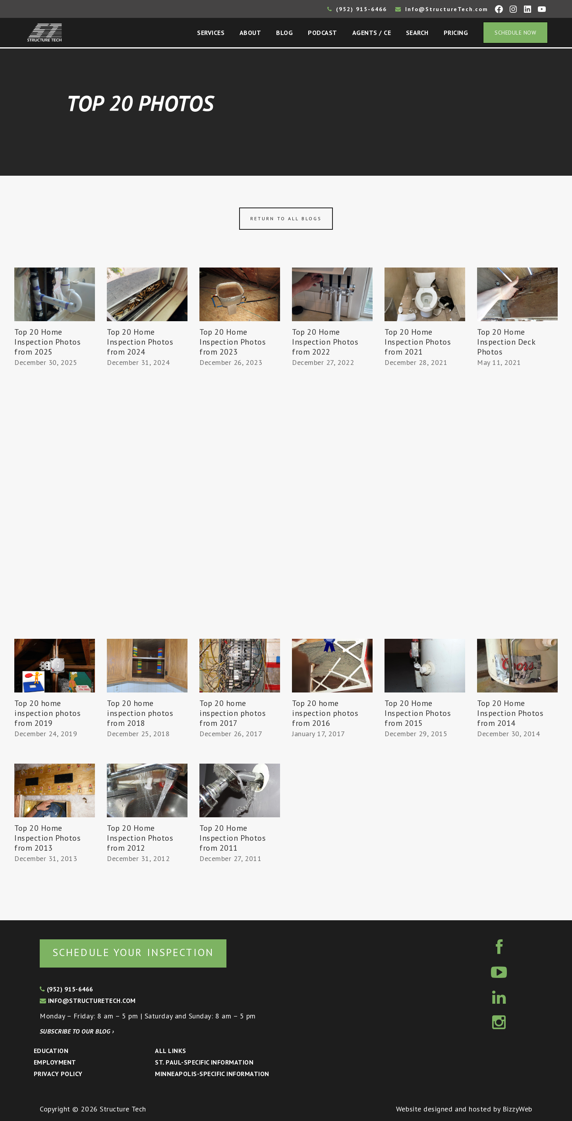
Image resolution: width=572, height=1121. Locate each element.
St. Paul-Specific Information (204, 1062)
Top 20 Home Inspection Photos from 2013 (47, 838)
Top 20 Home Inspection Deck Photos (506, 342)
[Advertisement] (54, 515)
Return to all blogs (286, 218)
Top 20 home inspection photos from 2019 (47, 713)
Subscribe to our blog (77, 1031)
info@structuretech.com (88, 1001)
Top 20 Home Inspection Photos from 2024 (140, 342)
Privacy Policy (58, 1074)
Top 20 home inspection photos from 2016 (325, 713)
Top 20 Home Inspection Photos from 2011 (232, 838)
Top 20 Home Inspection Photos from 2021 (418, 342)
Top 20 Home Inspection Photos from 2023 (232, 342)
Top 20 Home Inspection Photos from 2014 (510, 713)
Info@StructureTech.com (441, 9)
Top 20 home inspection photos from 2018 (140, 713)
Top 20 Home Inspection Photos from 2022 (325, 342)
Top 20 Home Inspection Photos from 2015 (418, 713)
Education (51, 1051)
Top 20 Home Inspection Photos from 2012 (140, 838)
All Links (170, 1051)
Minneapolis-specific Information (212, 1074)
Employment (55, 1062)
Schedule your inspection (133, 952)
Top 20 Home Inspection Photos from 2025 (47, 342)
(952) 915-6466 (357, 9)
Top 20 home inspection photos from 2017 (232, 713)
